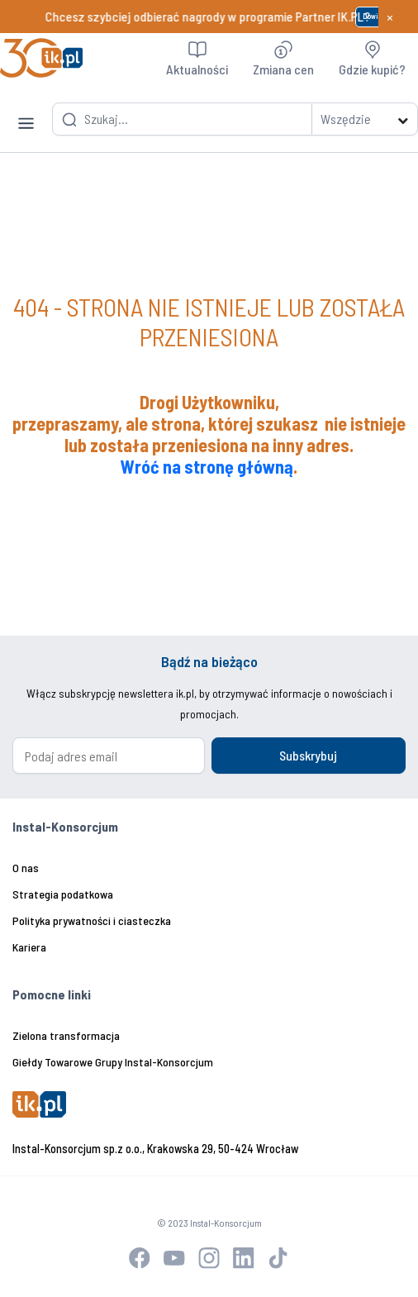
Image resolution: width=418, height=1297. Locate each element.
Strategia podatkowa (62, 894)
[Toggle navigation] (26, 111)
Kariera (29, 947)
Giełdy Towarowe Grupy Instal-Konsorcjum (112, 1062)
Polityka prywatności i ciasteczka (91, 920)
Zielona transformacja (66, 1035)
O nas (25, 868)
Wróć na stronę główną (207, 466)
